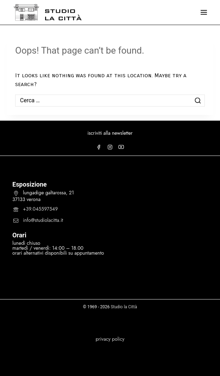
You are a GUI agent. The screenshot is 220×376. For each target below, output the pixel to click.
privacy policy (110, 338)
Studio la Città (124, 306)
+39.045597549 (40, 208)
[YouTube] (121, 147)
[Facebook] (99, 147)
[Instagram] (110, 147)
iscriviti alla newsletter (110, 133)
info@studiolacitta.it (43, 220)
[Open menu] (204, 12)
